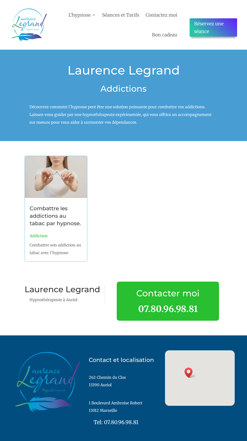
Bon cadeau (164, 35)
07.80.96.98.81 (168, 309)
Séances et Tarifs (120, 15)
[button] (190, 372)
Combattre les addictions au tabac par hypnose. (55, 216)
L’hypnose (80, 15)
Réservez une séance (209, 27)
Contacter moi (167, 293)
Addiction (39, 235)
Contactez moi (161, 15)
